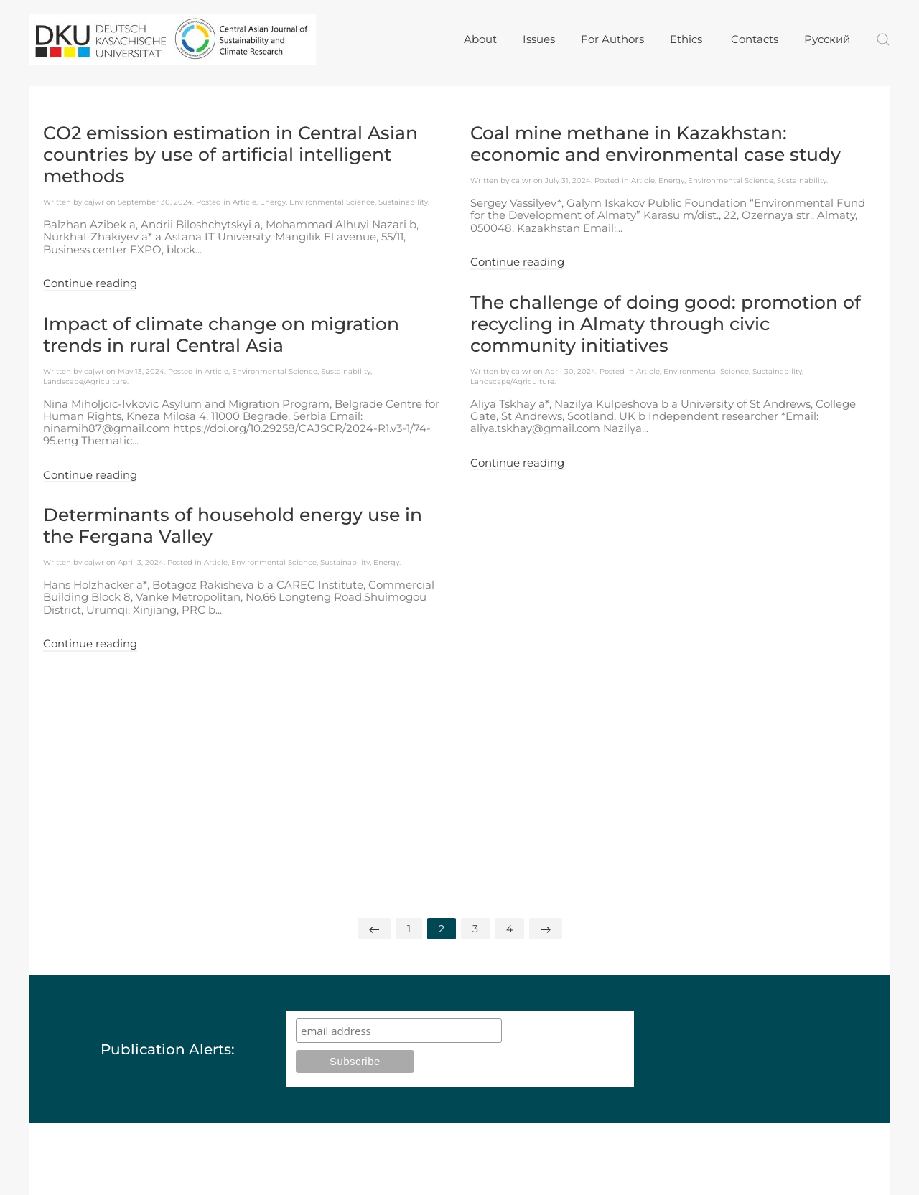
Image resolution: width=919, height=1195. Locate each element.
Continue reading (90, 283)
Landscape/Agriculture (85, 381)
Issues (539, 39)
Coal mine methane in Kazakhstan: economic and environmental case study (655, 143)
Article (244, 202)
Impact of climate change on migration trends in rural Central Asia (221, 334)
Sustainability (403, 202)
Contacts (754, 39)
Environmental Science (332, 202)
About (480, 39)
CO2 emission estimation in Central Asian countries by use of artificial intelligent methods (230, 154)
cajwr (94, 202)
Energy (273, 202)
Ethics (687, 39)
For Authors (612, 39)
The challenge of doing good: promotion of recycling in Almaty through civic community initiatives (665, 323)
